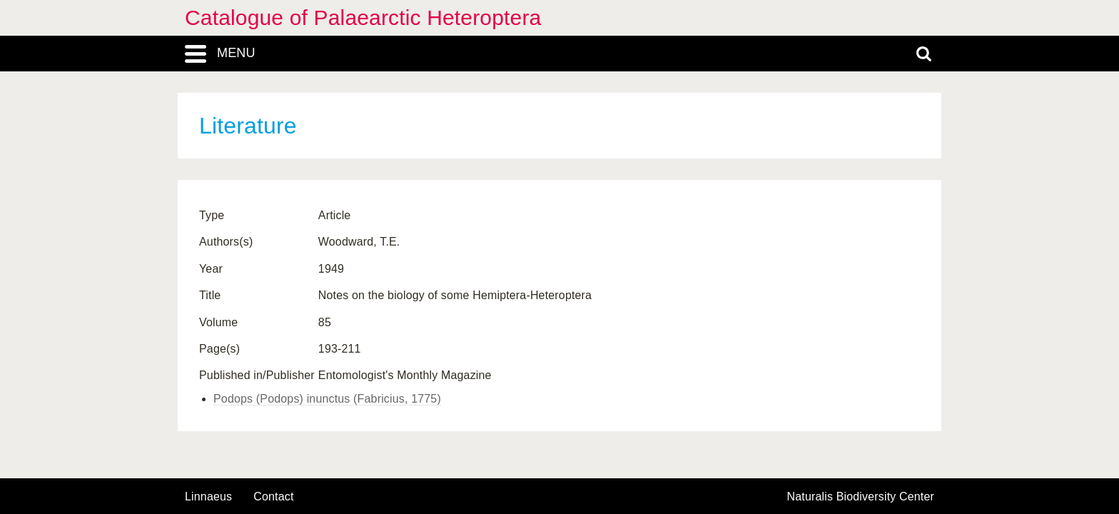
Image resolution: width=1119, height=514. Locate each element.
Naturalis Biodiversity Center (861, 497)
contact (273, 496)
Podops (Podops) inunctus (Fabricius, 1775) (327, 399)
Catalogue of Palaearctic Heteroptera (363, 17)
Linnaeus (208, 497)
